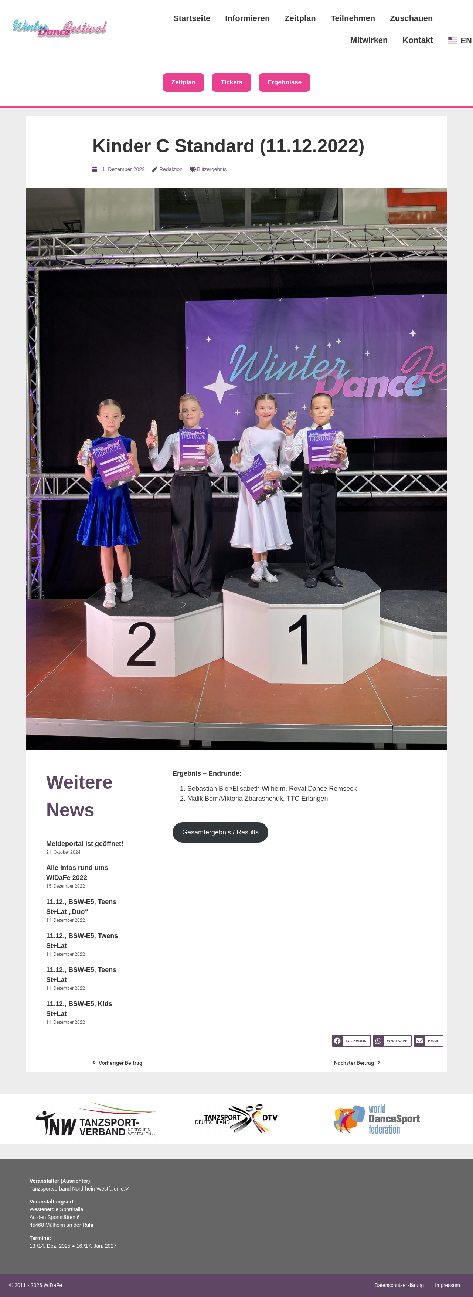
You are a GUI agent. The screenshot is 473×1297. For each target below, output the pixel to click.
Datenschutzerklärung (398, 1285)
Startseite (191, 18)
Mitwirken (369, 40)
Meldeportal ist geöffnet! (84, 844)
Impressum (447, 1285)
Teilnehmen (353, 18)
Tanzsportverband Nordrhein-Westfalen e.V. (80, 1189)
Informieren (247, 18)
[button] (351, 1041)
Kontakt (418, 40)
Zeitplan (300, 18)
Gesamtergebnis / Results (220, 832)
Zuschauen (411, 18)
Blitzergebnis (212, 170)
